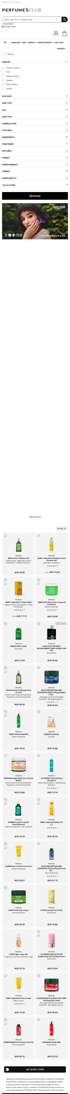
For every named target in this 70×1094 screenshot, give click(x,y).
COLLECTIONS (34, 185)
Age (34, 110)
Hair (6, 72)
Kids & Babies (10, 84)
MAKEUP (32, 42)
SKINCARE (15, 42)
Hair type (34, 116)
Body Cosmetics (10, 76)
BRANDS (61, 48)
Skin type (34, 103)
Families (34, 62)
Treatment (34, 144)
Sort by (61, 528)
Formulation (34, 123)
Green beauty (34, 178)
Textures (34, 130)
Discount (34, 96)
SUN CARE (58, 42)
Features (34, 151)
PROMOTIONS (9, 26)
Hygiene (7, 80)
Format (34, 157)
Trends (34, 171)
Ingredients (34, 137)
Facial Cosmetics (11, 67)
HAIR (24, 42)
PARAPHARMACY (45, 42)
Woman (8, 54)
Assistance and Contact (11, 2)
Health (7, 88)
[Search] (65, 19)
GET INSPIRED (7, 24)
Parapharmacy (34, 164)
